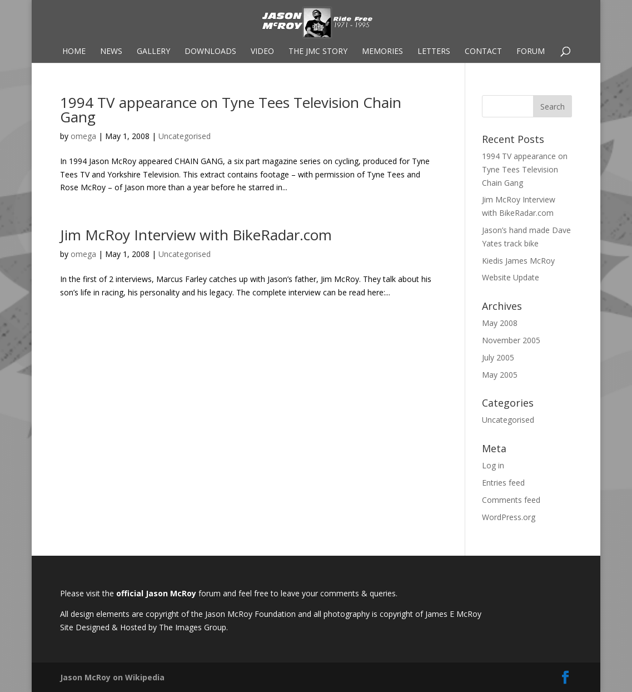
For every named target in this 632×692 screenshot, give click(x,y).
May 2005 (499, 374)
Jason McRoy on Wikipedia (112, 677)
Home (74, 51)
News (111, 51)
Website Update (510, 277)
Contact (483, 51)
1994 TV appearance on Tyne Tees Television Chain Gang (230, 109)
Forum (530, 51)
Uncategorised (184, 136)
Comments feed (511, 500)
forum (210, 593)
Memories (382, 51)
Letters (433, 51)
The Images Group (192, 627)
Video (262, 51)
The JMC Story (317, 51)
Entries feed (503, 482)
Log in (493, 465)
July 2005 (498, 357)
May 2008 (499, 323)
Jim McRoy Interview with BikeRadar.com (196, 235)
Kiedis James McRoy (518, 260)
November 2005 (511, 340)
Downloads (210, 51)
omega (83, 136)
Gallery (153, 51)
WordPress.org (508, 517)
